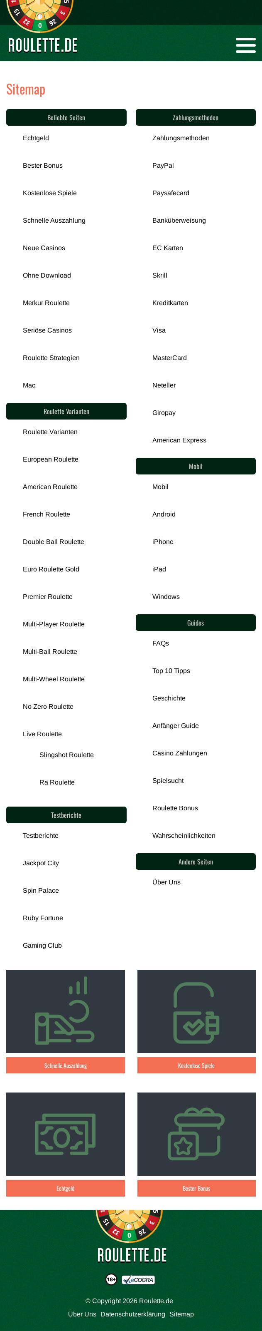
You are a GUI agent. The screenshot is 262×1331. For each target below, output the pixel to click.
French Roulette (46, 514)
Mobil (196, 466)
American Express (179, 440)
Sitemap (181, 1314)
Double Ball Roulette (53, 541)
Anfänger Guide (175, 725)
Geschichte (169, 698)
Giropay (164, 412)
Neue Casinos (44, 247)
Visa (159, 330)
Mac (29, 385)
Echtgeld (36, 138)
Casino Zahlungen (179, 753)
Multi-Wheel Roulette (54, 679)
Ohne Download (47, 275)
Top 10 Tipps (171, 670)
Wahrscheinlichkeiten (183, 835)
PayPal (163, 165)
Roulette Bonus (175, 808)
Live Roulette (42, 734)
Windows (166, 596)
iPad (159, 569)
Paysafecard (170, 192)
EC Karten (167, 247)
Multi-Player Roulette (54, 624)
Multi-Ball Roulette (50, 651)
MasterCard (169, 357)
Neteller (164, 385)
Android (164, 514)
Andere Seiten (196, 862)
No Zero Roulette (48, 706)
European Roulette (50, 459)
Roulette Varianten (66, 411)
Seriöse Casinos (47, 330)
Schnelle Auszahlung (54, 220)
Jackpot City (41, 863)
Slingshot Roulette (66, 754)
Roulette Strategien (51, 357)
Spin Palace (41, 890)
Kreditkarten (170, 302)
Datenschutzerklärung (132, 1314)
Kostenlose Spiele (50, 192)
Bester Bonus (43, 165)
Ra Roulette (57, 782)
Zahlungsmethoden (195, 117)
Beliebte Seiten (66, 117)
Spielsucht (168, 780)
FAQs (160, 643)
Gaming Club (42, 945)
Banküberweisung (179, 220)
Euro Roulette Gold (51, 569)
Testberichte (66, 815)
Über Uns (166, 882)
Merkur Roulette (46, 302)
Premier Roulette (48, 596)
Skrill (159, 275)
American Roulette (50, 486)
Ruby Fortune (43, 917)
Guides (195, 623)
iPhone (163, 541)
